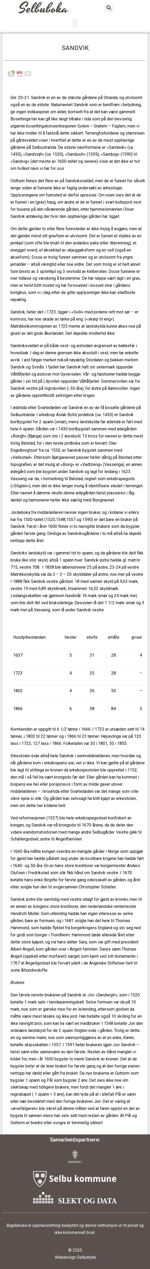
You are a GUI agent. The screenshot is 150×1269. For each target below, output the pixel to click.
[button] (74, 23)
